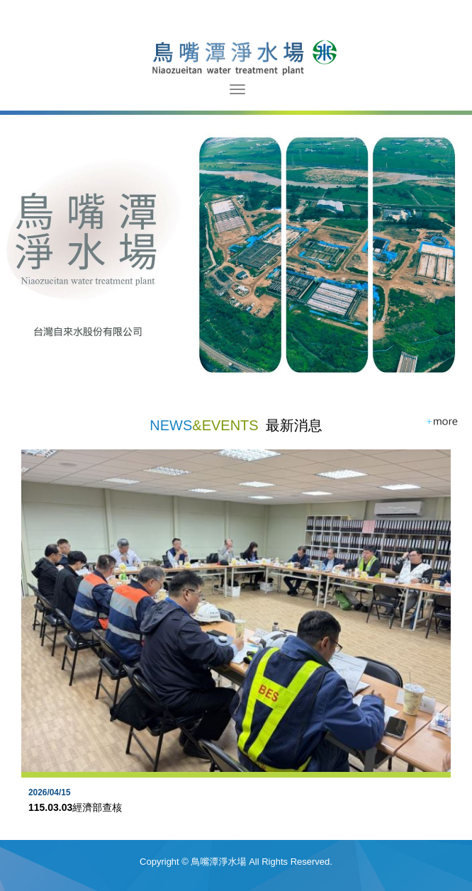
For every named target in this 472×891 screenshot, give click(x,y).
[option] (236, 644)
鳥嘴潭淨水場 (236, 56)
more (443, 422)
